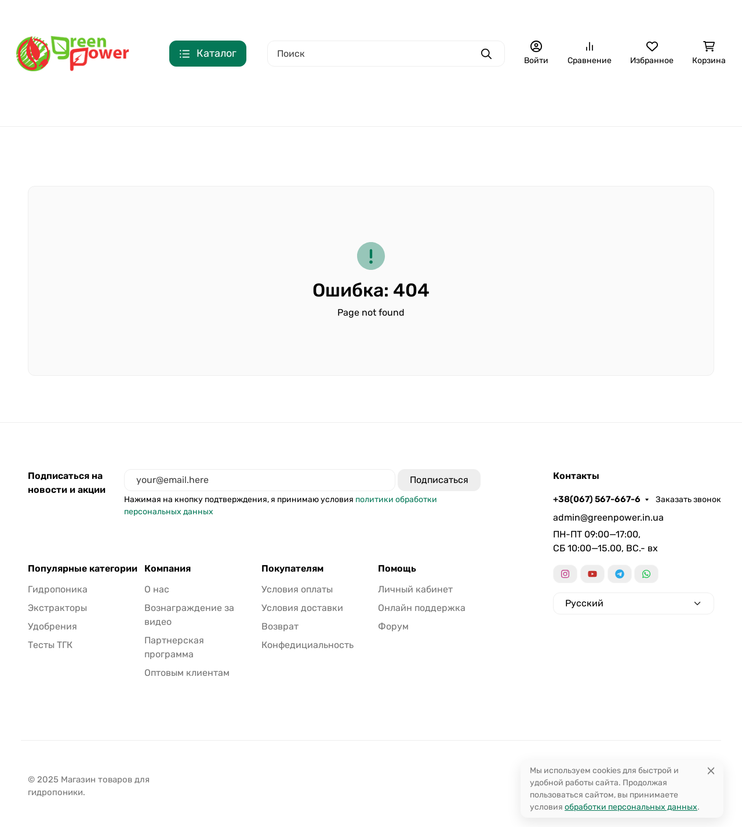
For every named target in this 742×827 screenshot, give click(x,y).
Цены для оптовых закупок (73, 102)
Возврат (363, 15)
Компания (167, 568)
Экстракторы (305, 101)
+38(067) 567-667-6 (60, 14)
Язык (714, 15)
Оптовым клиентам (187, 672)
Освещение (517, 101)
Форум (393, 626)
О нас (221, 15)
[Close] (711, 770)
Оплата (260, 15)
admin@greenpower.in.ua (608, 517)
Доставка (314, 15)
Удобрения (413, 101)
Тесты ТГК (621, 101)
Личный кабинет (415, 589)
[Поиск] (386, 54)
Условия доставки (302, 607)
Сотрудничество (426, 15)
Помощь (397, 568)
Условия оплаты (297, 589)
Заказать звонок (151, 15)
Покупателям (292, 568)
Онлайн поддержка (421, 607)
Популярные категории (82, 568)
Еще (588, 15)
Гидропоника (199, 101)
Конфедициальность (521, 15)
